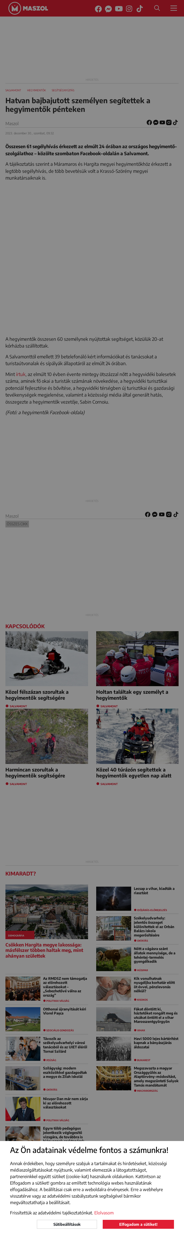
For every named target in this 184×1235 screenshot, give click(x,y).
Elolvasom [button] (104, 1212)
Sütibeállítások (66, 1224)
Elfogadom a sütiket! (138, 1224)
